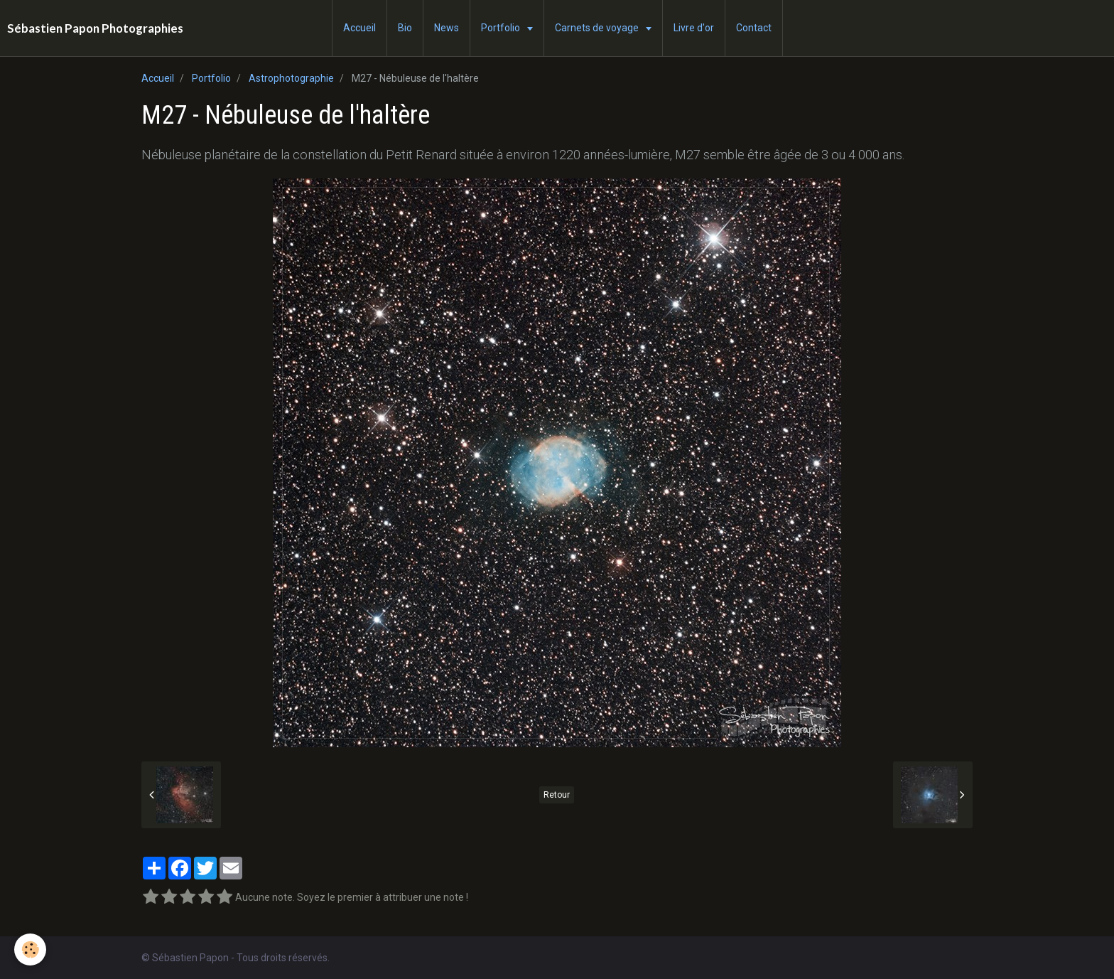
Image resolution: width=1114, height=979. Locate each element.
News (446, 27)
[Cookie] (30, 949)
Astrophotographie (291, 78)
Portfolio (501, 27)
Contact (754, 27)
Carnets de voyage (598, 27)
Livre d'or (694, 27)
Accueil (359, 27)
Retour (557, 795)
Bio (405, 27)
